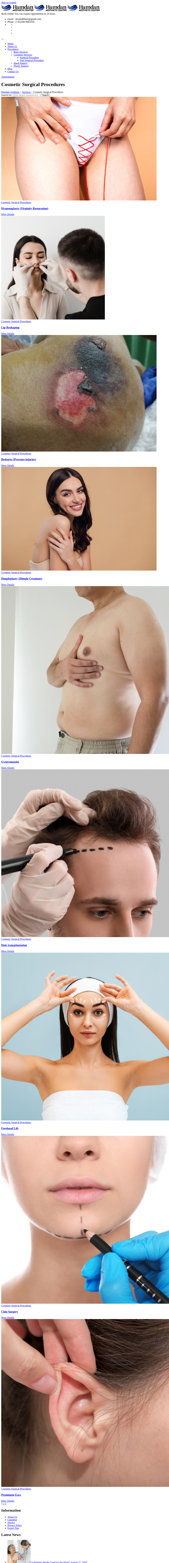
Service (11, 1522)
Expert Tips (13, 1528)
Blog (9, 68)
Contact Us (13, 71)
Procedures (12, 49)
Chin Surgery (9, 1311)
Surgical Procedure (29, 57)
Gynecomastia (10, 761)
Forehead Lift (9, 1128)
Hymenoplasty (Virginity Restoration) (24, 208)
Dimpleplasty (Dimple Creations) (21, 578)
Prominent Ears (11, 1494)
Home (10, 43)
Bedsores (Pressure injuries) (18, 459)
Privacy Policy (14, 1525)
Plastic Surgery (21, 66)
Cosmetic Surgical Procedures (16, 202)
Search (45, 95)
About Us (12, 46)
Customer (12, 1519)
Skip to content (8, 2)
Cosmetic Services (23, 54)
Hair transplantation (14, 945)
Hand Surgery (20, 63)
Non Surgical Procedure (32, 60)
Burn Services (21, 52)
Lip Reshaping (10, 327)
